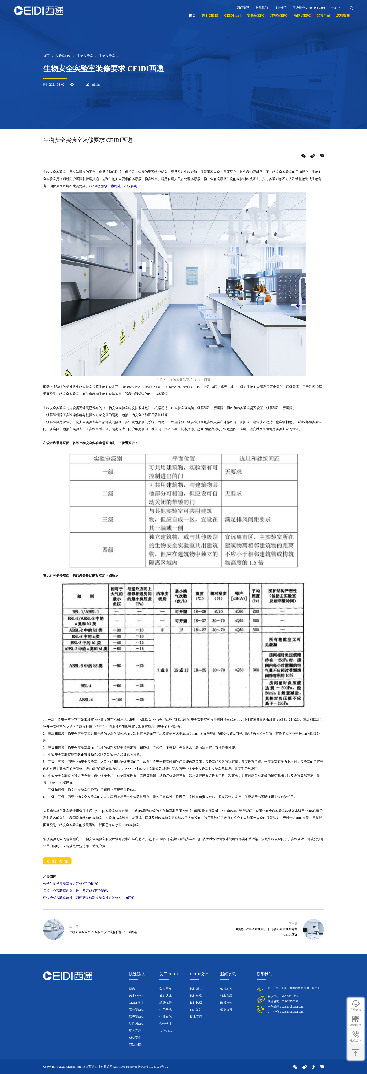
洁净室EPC (279, 15)
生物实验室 (85, 56)
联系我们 (262, 7)
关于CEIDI (209, 15)
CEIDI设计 (232, 15)
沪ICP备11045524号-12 (153, 1066)
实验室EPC (255, 15)
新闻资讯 (243, 7)
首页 (192, 15)
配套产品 (323, 15)
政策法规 (226, 1002)
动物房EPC (302, 15)
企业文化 (165, 1016)
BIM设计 (196, 1009)
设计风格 (196, 1002)
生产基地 (165, 1009)
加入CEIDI (166, 1030)
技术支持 (196, 1016)
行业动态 (226, 995)
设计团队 (196, 988)
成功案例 (343, 15)
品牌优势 (165, 1002)
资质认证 (165, 995)
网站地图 (135, 1044)
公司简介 (165, 988)
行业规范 (280, 7)
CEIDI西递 (162, 839)
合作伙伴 (165, 1023)
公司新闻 (226, 988)
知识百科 (226, 1009)
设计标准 (196, 995)
